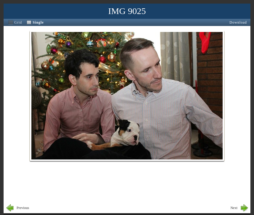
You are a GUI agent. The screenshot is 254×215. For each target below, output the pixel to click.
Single (38, 22)
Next (233, 208)
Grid (18, 22)
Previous (23, 208)
